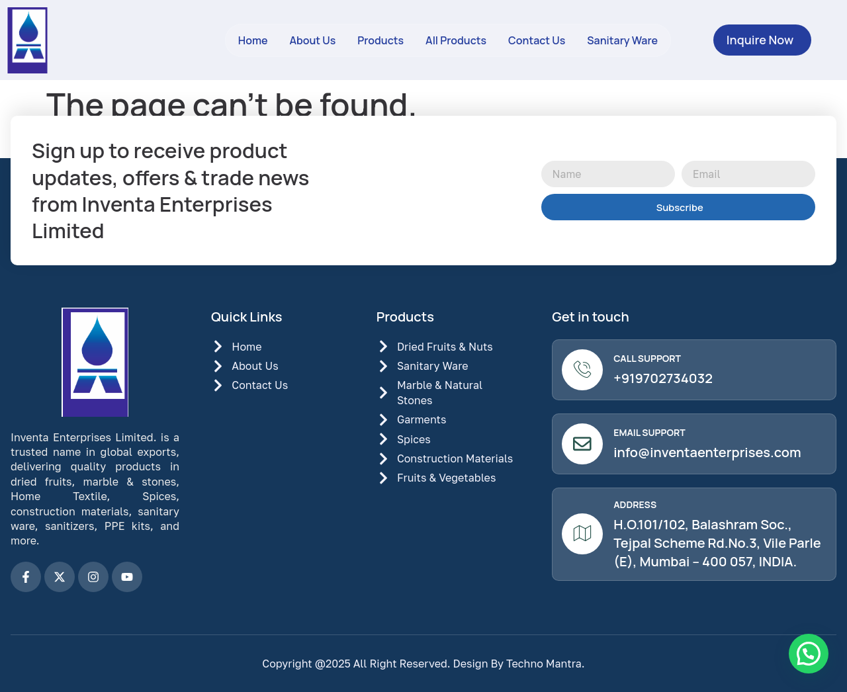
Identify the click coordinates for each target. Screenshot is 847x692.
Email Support (650, 434)
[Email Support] (583, 446)
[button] (808, 653)
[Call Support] (583, 370)
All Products (455, 40)
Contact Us (536, 40)
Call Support (648, 359)
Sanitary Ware (622, 40)
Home (253, 40)
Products (380, 40)
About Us (312, 40)
